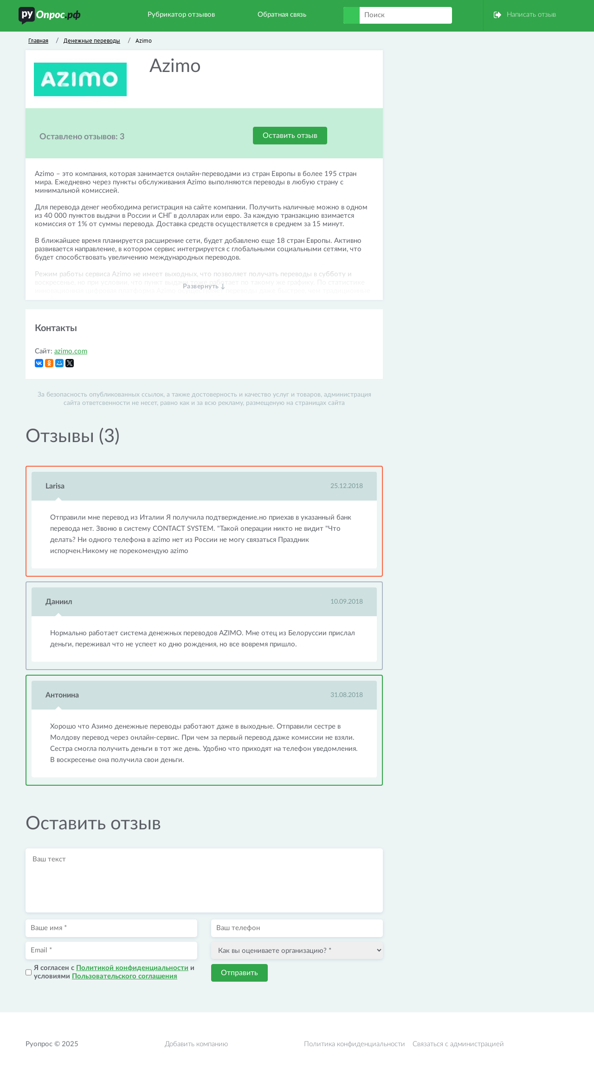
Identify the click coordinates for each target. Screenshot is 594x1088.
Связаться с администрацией (458, 1044)
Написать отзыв (531, 14)
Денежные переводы (92, 41)
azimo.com (70, 351)
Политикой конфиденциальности (132, 967)
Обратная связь (282, 14)
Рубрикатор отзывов (181, 14)
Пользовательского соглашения (124, 976)
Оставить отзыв (290, 135)
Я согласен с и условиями (114, 972)
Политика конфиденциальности (354, 1044)
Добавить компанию (196, 1044)
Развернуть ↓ (204, 286)
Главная (38, 41)
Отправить (239, 973)
